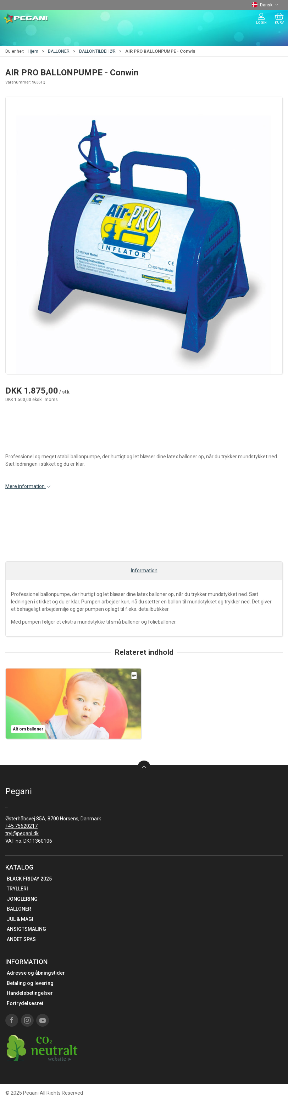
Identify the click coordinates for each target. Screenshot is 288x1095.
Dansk (265, 5)
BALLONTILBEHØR (97, 51)
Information (144, 570)
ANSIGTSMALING (26, 929)
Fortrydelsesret (25, 1003)
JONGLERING (22, 899)
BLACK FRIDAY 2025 (29, 879)
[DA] (26, 19)
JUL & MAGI (20, 919)
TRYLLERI (17, 889)
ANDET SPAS (21, 939)
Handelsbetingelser (30, 993)
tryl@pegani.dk (22, 833)
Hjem (33, 51)
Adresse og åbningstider (36, 973)
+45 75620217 (21, 826)
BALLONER (59, 51)
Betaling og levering (30, 983)
